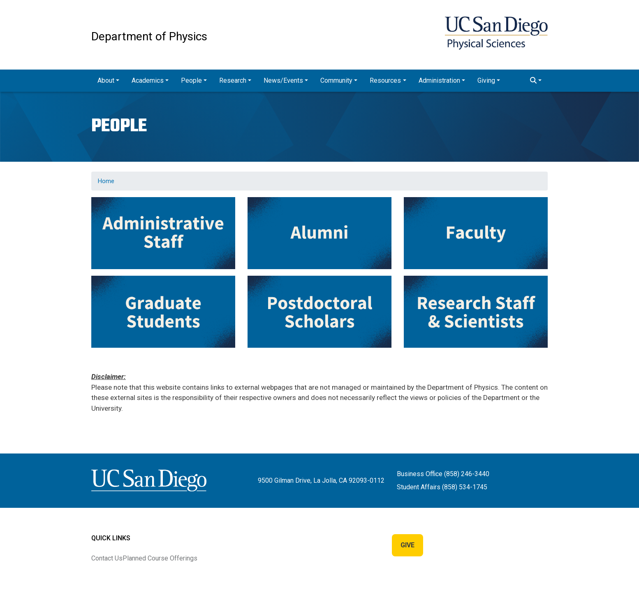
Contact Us (107, 558)
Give (407, 545)
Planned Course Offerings (160, 558)
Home (106, 181)
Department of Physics (149, 36)
